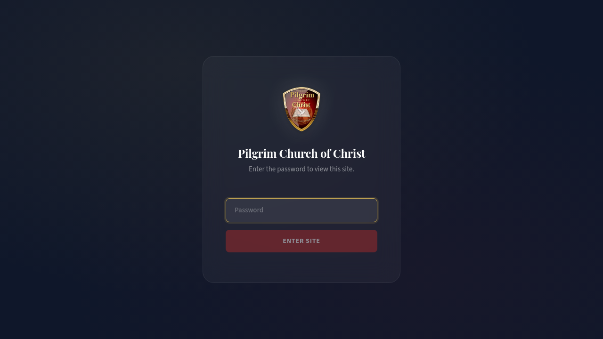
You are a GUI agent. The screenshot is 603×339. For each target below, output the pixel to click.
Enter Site (301, 241)
